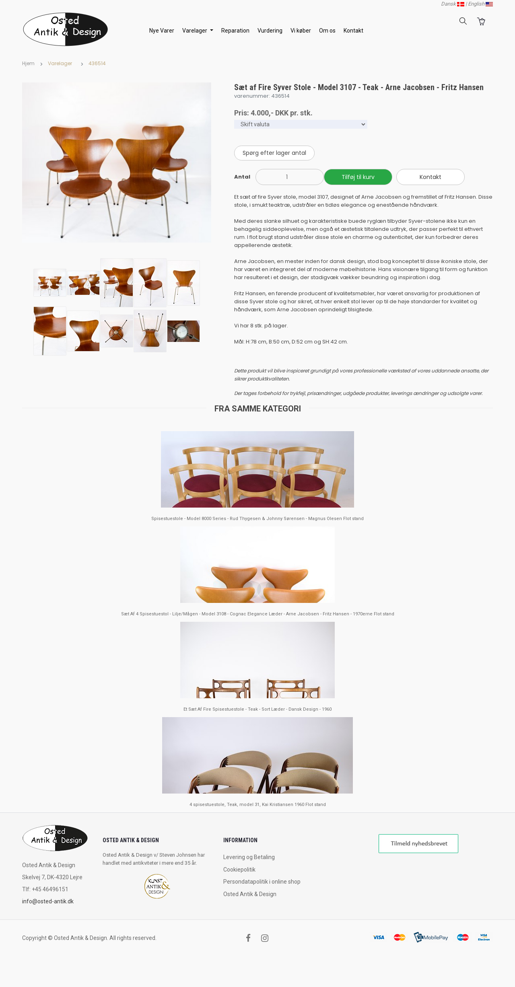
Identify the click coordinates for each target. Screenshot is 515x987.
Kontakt (353, 30)
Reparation (235, 30)
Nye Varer (161, 30)
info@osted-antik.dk (48, 901)
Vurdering (270, 30)
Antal (242, 177)
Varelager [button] (195, 30)
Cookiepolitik (239, 869)
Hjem (28, 63)
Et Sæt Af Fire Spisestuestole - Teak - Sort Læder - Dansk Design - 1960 (257, 709)
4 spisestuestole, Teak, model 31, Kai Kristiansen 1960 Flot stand (258, 804)
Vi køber (300, 30)
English (480, 4)
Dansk (452, 4)
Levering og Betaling (249, 857)
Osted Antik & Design (249, 894)
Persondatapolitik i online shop (262, 881)
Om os (327, 30)
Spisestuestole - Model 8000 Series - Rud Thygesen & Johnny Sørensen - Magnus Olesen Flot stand (257, 518)
